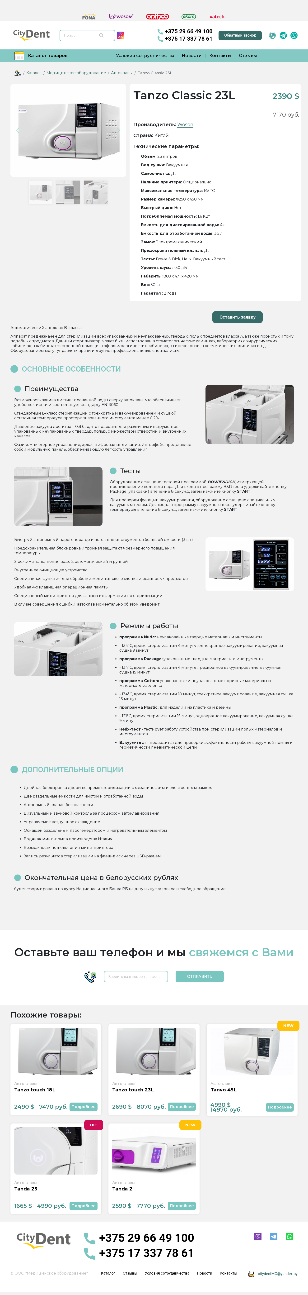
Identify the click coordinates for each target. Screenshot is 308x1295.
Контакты (220, 55)
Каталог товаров (41, 56)
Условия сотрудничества (145, 55)
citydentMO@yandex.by (278, 1274)
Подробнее (83, 1107)
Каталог (34, 73)
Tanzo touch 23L (133, 1090)
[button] (19, 130)
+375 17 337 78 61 (185, 39)
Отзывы (248, 55)
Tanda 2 (122, 1189)
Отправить (199, 976)
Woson (185, 124)
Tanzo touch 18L (34, 1090)
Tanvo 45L (223, 1090)
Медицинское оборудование (76, 73)
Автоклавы (122, 73)
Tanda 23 (25, 1189)
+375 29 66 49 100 (185, 31)
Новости (192, 55)
